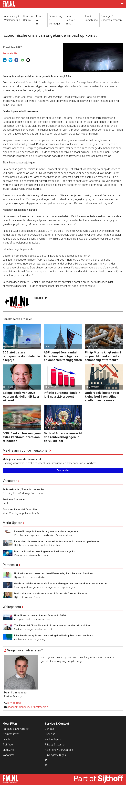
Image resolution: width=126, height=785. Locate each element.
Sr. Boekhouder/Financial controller (23, 489)
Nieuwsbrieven (11, 734)
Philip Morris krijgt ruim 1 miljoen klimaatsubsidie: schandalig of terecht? (103, 356)
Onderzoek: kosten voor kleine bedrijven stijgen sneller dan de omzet (102, 396)
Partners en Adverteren (16, 728)
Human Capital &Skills (70, 20)
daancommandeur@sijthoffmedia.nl (28, 707)
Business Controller (14, 499)
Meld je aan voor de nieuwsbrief (26, 450)
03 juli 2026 (50, 346)
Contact (49, 728)
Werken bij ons (53, 739)
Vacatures (10, 481)
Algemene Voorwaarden (59, 749)
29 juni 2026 (50, 427)
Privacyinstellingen (55, 755)
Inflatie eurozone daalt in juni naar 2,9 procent (62, 394)
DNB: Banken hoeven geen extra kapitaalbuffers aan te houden (22, 437)
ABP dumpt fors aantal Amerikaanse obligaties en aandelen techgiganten (63, 356)
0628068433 (14, 703)
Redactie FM (10, 53)
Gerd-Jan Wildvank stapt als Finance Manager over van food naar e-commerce (60, 583)
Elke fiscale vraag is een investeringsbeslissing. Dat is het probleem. (54, 635)
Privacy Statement (55, 744)
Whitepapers (12, 607)
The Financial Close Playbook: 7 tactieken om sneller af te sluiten (52, 625)
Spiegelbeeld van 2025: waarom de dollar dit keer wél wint (21, 396)
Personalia (10, 565)
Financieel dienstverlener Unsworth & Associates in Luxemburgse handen (57, 541)
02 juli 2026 (9, 387)
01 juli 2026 (50, 387)
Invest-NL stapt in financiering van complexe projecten (46, 531)
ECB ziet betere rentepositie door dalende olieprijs (21, 356)
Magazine (8, 749)
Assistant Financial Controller (20, 509)
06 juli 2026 (9, 346)
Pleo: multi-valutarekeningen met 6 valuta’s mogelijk (44, 551)
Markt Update (12, 523)
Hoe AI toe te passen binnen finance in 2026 (40, 615)
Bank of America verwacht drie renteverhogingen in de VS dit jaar (63, 437)
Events (6, 739)
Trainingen (8, 744)
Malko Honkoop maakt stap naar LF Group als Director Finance (50, 593)
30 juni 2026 (9, 427)
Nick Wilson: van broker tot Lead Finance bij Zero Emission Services (53, 573)
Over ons (50, 734)
